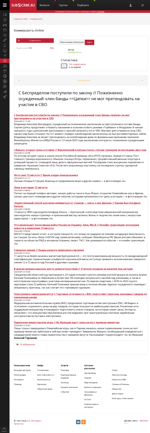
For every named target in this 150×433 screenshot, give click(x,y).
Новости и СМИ (20, 19)
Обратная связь (44, 389)
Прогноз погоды (119, 375)
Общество (117, 389)
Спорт (115, 370)
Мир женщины (91, 382)
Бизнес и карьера (92, 387)
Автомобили (90, 373)
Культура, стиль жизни (122, 398)
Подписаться (35, 40)
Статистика (69, 60)
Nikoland (143, 420)
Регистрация (20, 375)
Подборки (86, 3)
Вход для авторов (22, 370)
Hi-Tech (87, 399)
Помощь (18, 384)
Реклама (65, 370)
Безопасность (44, 379)
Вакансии (41, 384)
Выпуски (48, 3)
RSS (52, 47)
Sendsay (65, 382)
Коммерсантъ (36, 19)
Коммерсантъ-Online (29, 30)
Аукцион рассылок (69, 387)
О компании (43, 370)
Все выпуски (84, 80)
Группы (66, 3)
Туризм (87, 377)
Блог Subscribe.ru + (46, 375)
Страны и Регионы (120, 384)
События (65, 392)
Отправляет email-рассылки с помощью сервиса (79, 11)
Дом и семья (117, 393)
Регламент (19, 379)
